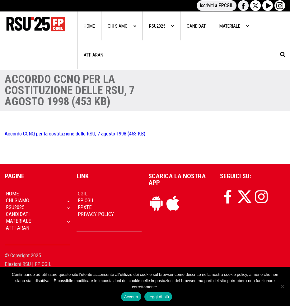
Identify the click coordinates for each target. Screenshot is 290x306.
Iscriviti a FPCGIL (216, 5)
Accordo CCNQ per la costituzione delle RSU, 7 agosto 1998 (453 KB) (75, 133)
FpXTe (85, 207)
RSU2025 (161, 26)
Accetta (131, 297)
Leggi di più (158, 297)
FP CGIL (86, 200)
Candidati (197, 26)
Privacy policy (96, 214)
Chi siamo (122, 26)
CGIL (82, 193)
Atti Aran (93, 55)
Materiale (234, 26)
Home (89, 26)
